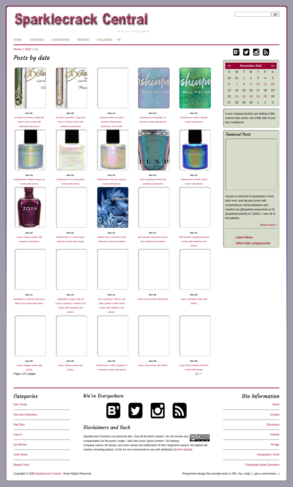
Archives (37, 39)
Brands (83, 39)
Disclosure (273, 424)
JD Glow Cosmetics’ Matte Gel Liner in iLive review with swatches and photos (29, 121)
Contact (274, 414)
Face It (18, 434)
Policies (274, 434)
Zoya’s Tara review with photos (153, 365)
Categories (60, 39)
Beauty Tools (21, 464)
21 (236, 96)
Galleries (105, 39)
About (275, 404)
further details (183, 449)
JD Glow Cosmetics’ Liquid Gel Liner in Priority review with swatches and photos (70, 121)
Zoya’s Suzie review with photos (152, 299)
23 (250, 96)
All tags (275, 444)
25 (265, 96)
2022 (28, 49)
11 (36, 49)
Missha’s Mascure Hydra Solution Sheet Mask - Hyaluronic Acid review (111, 121)
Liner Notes (20, 454)
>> (272, 65)
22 (243, 96)
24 (257, 96)
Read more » (268, 224)
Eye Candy (20, 404)
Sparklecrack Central (95, 436)
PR (119, 39)
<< (229, 65)
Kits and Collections (25, 414)
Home (18, 39)
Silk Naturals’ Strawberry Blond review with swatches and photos (194, 241)
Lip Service (20, 444)
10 (257, 84)
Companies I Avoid (268, 454)
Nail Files (19, 424)
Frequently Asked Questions (262, 464)
